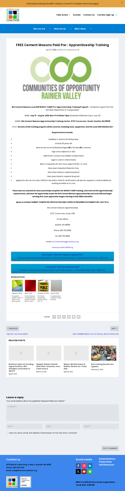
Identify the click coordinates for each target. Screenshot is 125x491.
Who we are (39, 23)
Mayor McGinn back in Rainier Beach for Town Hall (75, 360)
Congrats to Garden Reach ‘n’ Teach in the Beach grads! (17, 292)
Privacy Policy (105, 456)
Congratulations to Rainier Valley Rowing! (56, 291)
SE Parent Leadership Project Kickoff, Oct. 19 (42, 292)
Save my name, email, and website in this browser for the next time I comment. (43, 427)
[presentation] (23, 434)
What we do (60, 23)
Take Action (62, 9)
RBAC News (80, 23)
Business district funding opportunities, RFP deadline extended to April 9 (21, 361)
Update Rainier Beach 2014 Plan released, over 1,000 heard (48, 360)
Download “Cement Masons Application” (62, 250)
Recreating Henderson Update (102, 359)
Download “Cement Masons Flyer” (62, 263)
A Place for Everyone (66, 44)
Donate (77, 9)
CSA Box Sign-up (105, 9)
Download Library (107, 453)
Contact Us (89, 9)
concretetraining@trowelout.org (65, 236)
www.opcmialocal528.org (62, 241)
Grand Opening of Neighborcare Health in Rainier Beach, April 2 (30, 292)
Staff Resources (106, 458)
